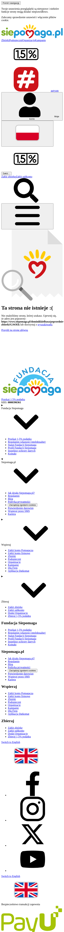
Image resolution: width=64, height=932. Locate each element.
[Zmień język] (27, 134)
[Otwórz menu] (27, 216)
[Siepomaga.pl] (32, 37)
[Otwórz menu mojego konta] (32, 106)
